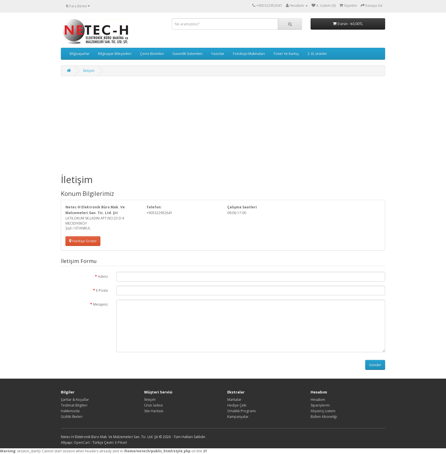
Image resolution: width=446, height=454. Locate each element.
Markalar (234, 399)
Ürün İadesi (153, 405)
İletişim (88, 70)
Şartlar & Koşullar (75, 399)
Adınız (103, 276)
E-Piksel (121, 442)
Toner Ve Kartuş (286, 53)
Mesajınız (100, 304)
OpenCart (82, 442)
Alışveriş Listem (323, 411)
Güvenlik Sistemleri (187, 53)
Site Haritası (153, 411)
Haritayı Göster (83, 241)
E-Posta (102, 290)
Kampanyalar (238, 416)
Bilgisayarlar (80, 53)
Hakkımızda (70, 411)
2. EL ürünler (317, 53)
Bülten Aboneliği (324, 416)
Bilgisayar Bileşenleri (114, 53)
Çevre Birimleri (152, 53)
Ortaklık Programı (241, 411)
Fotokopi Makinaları (249, 53)
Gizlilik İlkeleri (71, 416)
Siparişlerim (320, 405)
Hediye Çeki (236, 405)
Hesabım (318, 399)
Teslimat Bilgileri (74, 405)
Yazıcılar (217, 53)
